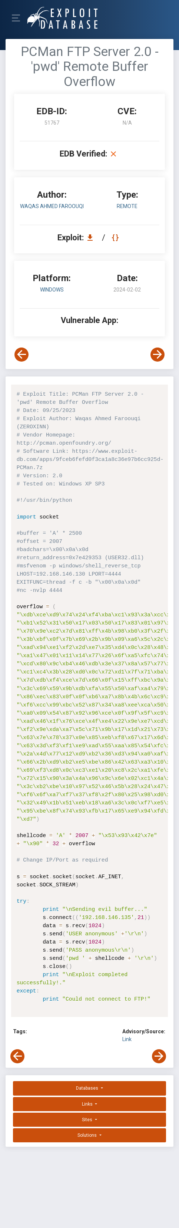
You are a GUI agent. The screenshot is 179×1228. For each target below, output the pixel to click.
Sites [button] (87, 1119)
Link (127, 1039)
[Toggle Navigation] (18, 18)
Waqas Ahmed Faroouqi (52, 206)
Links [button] (88, 1104)
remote (127, 206)
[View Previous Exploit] (21, 355)
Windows (52, 290)
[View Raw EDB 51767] (116, 237)
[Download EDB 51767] (92, 237)
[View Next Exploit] (157, 355)
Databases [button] (87, 1088)
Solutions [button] (87, 1135)
